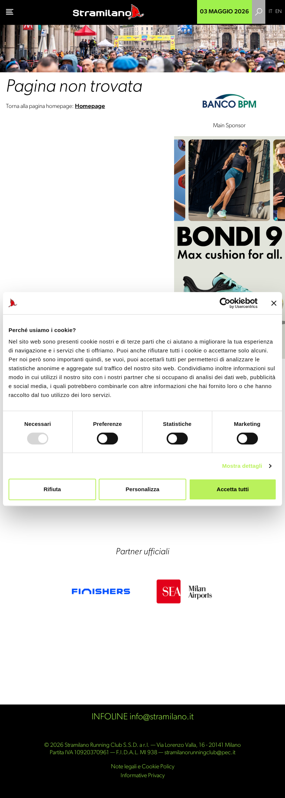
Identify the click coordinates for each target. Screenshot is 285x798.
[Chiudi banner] (273, 303)
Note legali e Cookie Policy (142, 767)
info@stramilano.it (162, 717)
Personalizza (143, 489)
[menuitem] (270, 12)
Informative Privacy (143, 776)
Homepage (90, 106)
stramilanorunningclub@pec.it (199, 753)
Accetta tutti (233, 489)
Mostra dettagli (242, 466)
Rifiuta (52, 489)
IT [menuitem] (270, 11)
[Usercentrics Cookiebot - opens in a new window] (225, 303)
